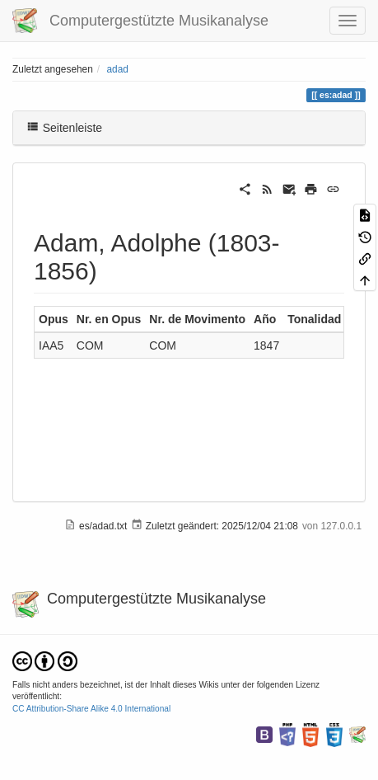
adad (117, 69)
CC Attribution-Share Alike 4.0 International (91, 708)
